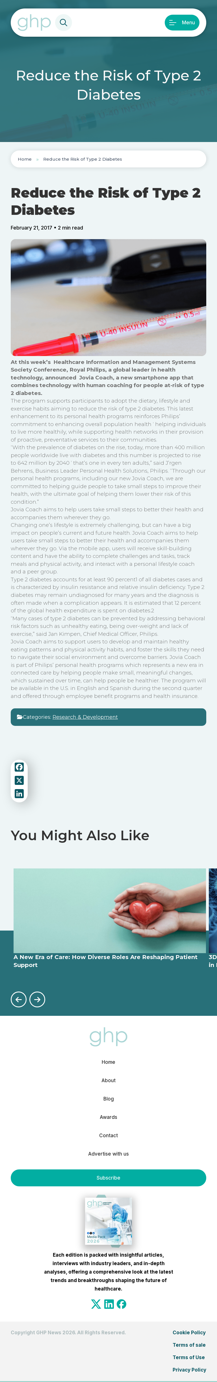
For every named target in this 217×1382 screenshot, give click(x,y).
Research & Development (85, 717)
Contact (108, 1135)
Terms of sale (189, 1345)
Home (25, 159)
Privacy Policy (189, 1370)
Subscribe (108, 1178)
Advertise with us (108, 1154)
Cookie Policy (189, 1332)
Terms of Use (189, 1357)
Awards (108, 1117)
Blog (108, 1099)
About (108, 1080)
